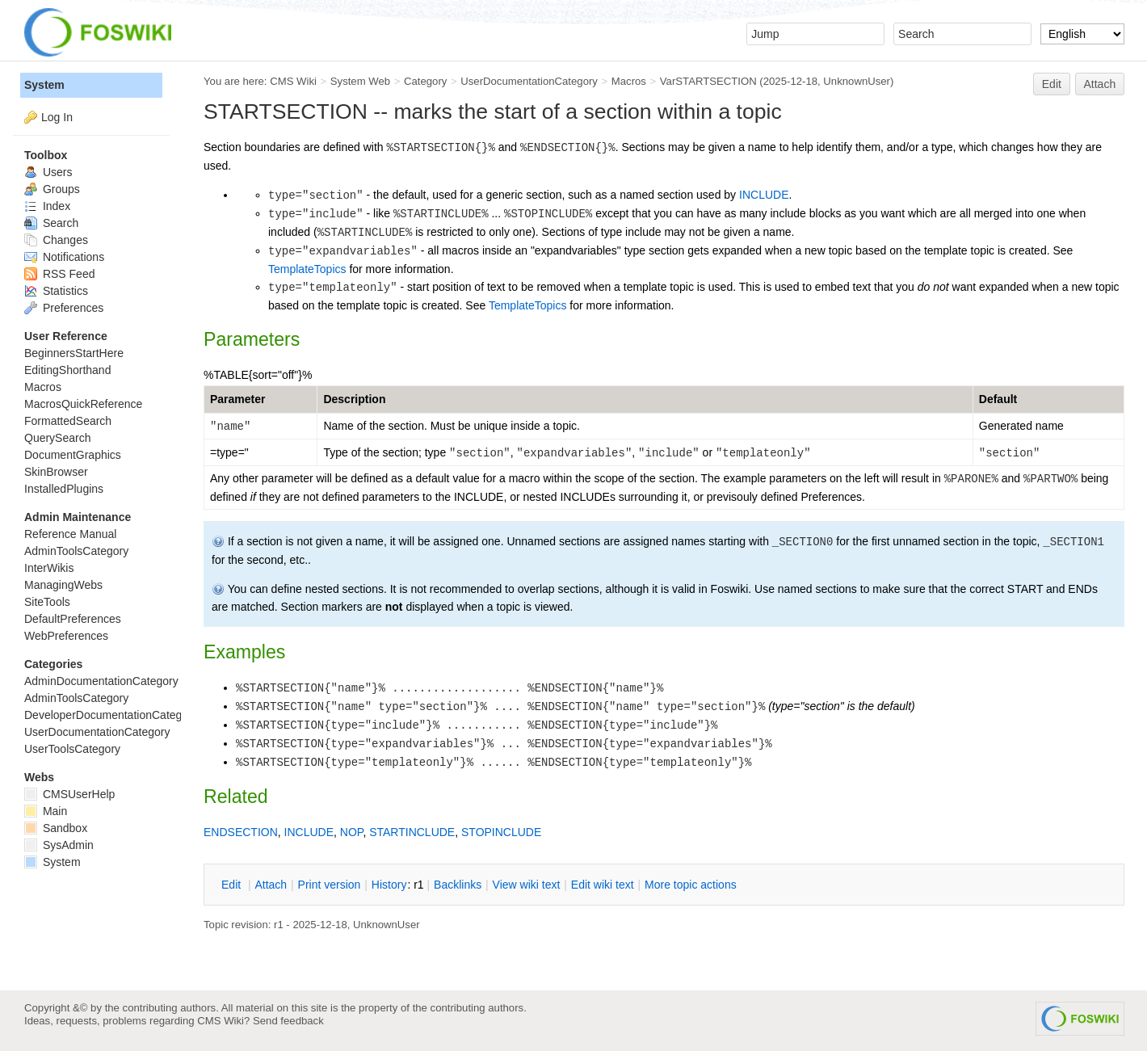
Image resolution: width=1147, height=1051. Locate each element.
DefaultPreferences (72, 618)
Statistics (56, 290)
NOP (351, 832)
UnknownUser (856, 81)
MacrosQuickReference (83, 403)
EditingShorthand (67, 370)
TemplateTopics (307, 269)
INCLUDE (763, 194)
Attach (1100, 84)
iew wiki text (527, 884)
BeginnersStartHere (74, 353)
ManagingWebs (63, 584)
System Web (360, 81)
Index (47, 206)
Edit (1051, 84)
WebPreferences (66, 635)
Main (45, 811)
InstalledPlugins (63, 488)
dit (232, 884)
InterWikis (49, 567)
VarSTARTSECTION (708, 81)
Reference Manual (70, 534)
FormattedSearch (67, 420)
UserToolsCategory (72, 748)
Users (48, 172)
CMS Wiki (293, 81)
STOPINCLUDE (501, 832)
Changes (56, 239)
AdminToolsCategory (76, 550)
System (44, 84)
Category (425, 81)
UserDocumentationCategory (529, 81)
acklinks (457, 884)
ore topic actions (691, 884)
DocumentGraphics (72, 454)
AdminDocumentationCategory (101, 681)
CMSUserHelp (69, 794)
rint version (329, 884)
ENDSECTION (241, 832)
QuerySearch (57, 437)
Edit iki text (602, 884)
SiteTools (47, 601)
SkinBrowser (56, 471)
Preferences (63, 307)
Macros (628, 81)
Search (51, 223)
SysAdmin (59, 845)
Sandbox (55, 828)
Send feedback (288, 1021)
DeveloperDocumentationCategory (111, 714)
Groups (52, 189)
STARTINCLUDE (412, 832)
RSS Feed (59, 273)
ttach (270, 884)
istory (389, 884)
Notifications (64, 256)
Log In (57, 117)
